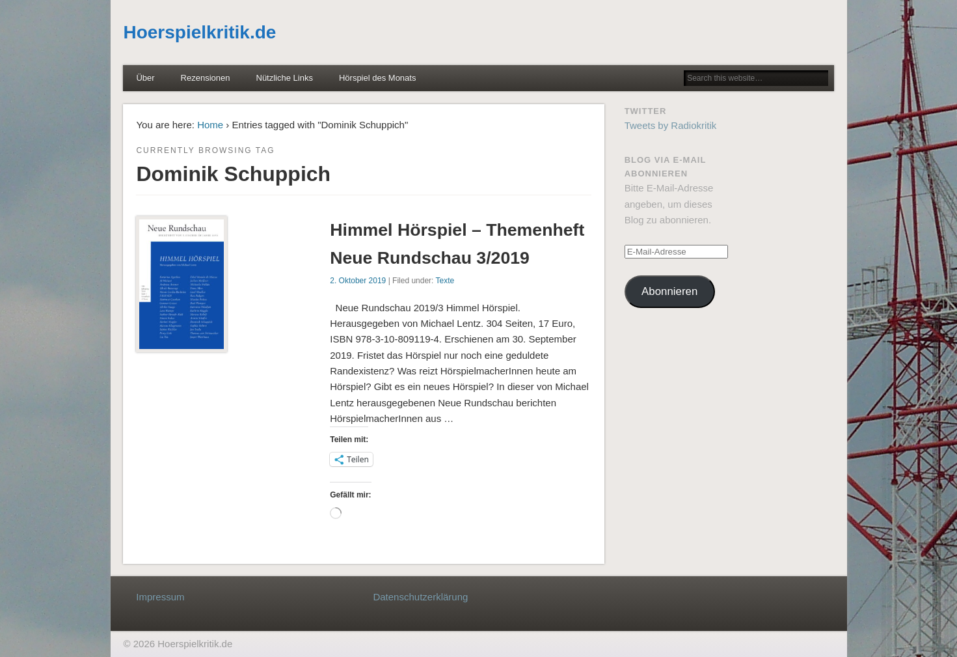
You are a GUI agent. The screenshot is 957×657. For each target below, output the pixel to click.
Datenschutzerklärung (420, 596)
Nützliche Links (284, 78)
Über (145, 78)
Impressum (160, 596)
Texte (445, 280)
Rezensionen (205, 78)
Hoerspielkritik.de (199, 32)
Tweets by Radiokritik (671, 125)
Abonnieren (669, 291)
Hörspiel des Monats (377, 78)
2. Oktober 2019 (358, 280)
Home (210, 124)
